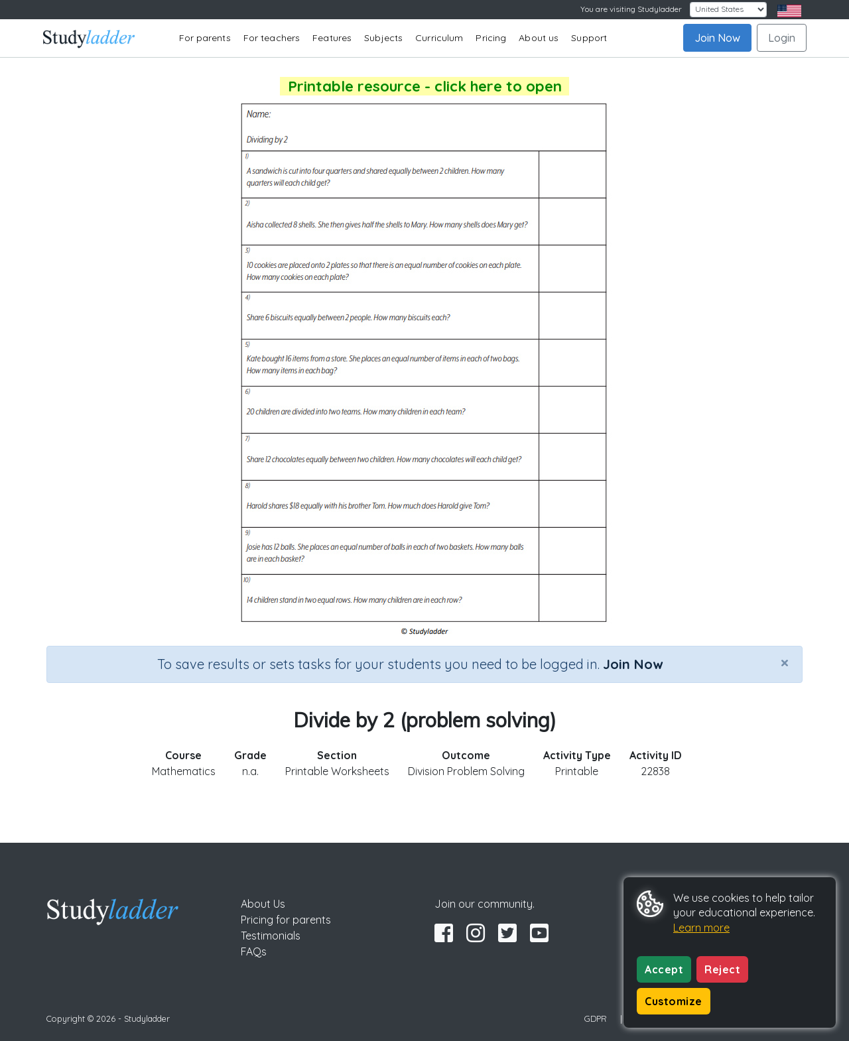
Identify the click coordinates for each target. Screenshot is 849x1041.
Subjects (383, 38)
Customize (673, 1001)
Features (332, 38)
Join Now (717, 37)
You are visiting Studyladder (631, 9)
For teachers (271, 38)
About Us (263, 903)
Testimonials (270, 935)
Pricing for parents (286, 919)
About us (538, 38)
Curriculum (439, 38)
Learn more (701, 927)
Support (589, 38)
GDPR (595, 1018)
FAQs (254, 951)
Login (781, 37)
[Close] (784, 662)
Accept (664, 969)
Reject (722, 969)
